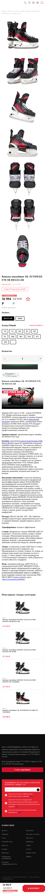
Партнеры (29, 841)
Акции (28, 845)
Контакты (29, 838)
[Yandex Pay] (20, 366)
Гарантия (5, 834)
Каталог (5, 830)
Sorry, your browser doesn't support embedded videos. (22, 398)
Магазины (29, 830)
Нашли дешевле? (8, 892)
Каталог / (11, 11)
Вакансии (5, 853)
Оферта (28, 856)
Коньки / (17, 11)
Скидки (4, 849)
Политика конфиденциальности (9, 863)
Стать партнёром (22, 770)
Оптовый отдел (7, 841)
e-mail (19, 812)
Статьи (28, 849)
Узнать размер (36, 325)
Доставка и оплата (32, 834)
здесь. (31, 796)
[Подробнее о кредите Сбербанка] (18, 375)
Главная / (4, 11)
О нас (4, 838)
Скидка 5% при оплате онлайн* (15, 289)
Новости (5, 845)
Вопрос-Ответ (31, 853)
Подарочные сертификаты (6, 857)
